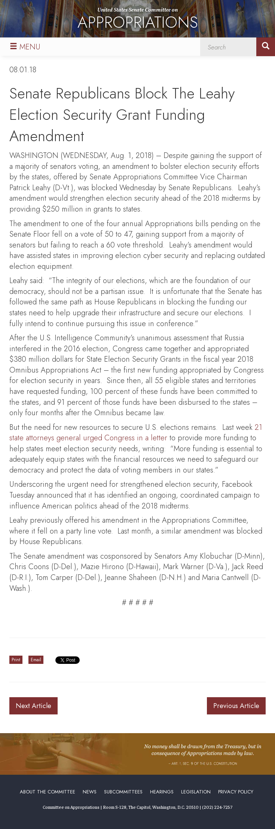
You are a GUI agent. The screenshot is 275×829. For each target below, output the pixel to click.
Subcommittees (123, 791)
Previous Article (236, 706)
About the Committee (47, 791)
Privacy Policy (235, 791)
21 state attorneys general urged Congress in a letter (135, 433)
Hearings (162, 791)
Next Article (33, 706)
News (90, 791)
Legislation (196, 791)
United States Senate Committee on (137, 20)
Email (36, 659)
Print (16, 659)
